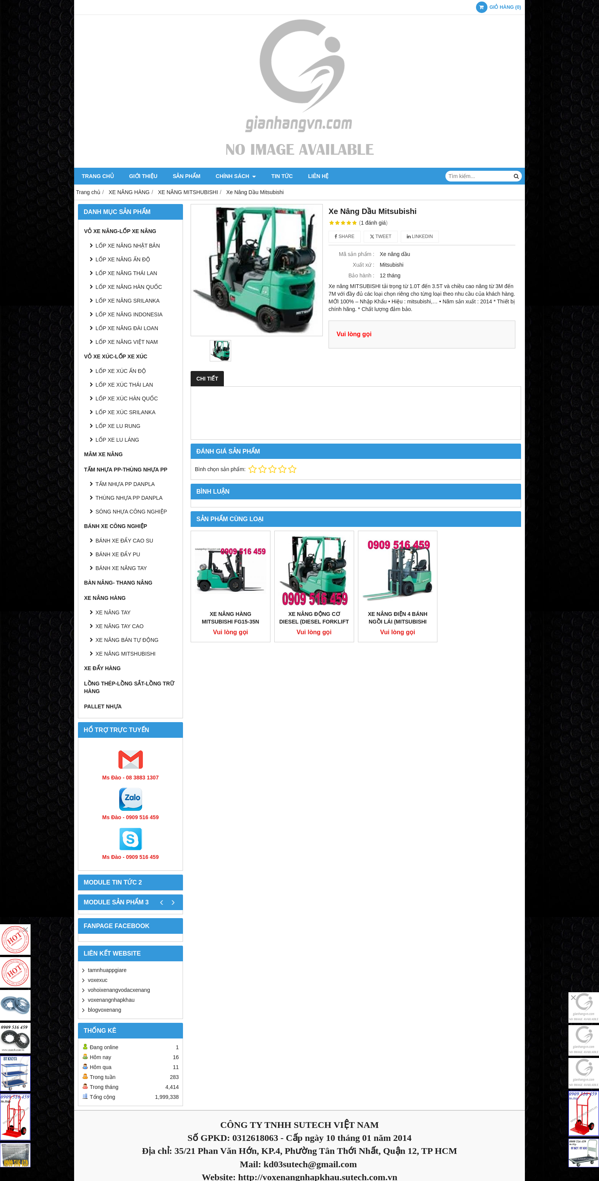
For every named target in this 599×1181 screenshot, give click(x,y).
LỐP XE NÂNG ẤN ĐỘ (123, 259)
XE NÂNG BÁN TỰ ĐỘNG (127, 640)
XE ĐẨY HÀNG (102, 668)
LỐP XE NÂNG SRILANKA (128, 301)
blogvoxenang (104, 1010)
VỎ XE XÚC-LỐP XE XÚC (115, 356)
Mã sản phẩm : (356, 254)
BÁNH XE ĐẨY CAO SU (124, 541)
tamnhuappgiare (107, 970)
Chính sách (236, 176)
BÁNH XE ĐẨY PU (118, 554)
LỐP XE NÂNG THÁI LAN (126, 273)
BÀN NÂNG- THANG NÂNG (118, 583)
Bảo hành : (361, 275)
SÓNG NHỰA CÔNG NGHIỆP (131, 512)
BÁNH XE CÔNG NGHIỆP (115, 526)
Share (345, 236)
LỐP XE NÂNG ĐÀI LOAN (127, 328)
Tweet (381, 236)
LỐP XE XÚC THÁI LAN (124, 385)
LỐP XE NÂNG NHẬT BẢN (128, 246)
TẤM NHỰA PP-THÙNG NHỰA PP (125, 470)
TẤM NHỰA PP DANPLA (125, 484)
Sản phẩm (186, 176)
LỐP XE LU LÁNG (117, 440)
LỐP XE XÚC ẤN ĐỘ (121, 371)
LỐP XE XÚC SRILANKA (125, 412)
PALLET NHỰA (103, 706)
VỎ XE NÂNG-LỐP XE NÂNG (120, 231)
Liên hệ (318, 176)
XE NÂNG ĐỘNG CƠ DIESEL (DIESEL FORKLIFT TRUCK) (314, 621)
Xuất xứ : (363, 265)
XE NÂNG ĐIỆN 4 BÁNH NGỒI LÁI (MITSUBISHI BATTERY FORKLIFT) (397, 621)
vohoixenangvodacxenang (119, 990)
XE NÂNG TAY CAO (120, 626)
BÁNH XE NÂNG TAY (121, 568)
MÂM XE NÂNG (103, 454)
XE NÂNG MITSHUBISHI (125, 654)
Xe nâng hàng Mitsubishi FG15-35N (230, 618)
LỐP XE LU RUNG (118, 426)
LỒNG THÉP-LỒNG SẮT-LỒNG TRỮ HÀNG (129, 687)
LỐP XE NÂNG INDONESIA (129, 314)
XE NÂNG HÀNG (105, 598)
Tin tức (282, 176)
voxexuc (97, 980)
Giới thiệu (143, 176)
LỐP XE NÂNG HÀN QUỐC (129, 287)
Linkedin (420, 236)
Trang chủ (98, 176)
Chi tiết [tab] (207, 379)
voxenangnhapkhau (111, 1000)
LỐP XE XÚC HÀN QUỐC (127, 398)
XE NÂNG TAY (113, 612)
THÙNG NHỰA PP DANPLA (129, 498)
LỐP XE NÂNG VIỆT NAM (127, 342)
